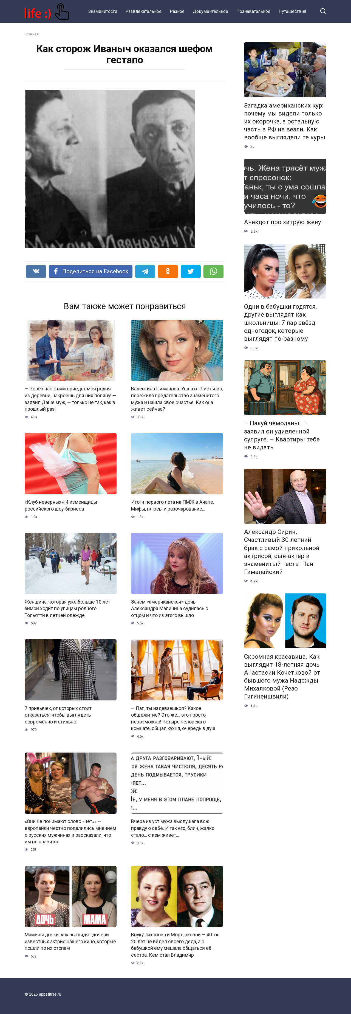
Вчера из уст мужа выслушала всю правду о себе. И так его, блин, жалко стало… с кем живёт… (172, 828)
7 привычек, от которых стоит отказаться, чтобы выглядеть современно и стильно (58, 715)
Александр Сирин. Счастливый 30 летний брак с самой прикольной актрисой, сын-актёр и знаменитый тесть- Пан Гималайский (281, 552)
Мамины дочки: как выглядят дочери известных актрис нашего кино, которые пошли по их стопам (70, 941)
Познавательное (253, 11)
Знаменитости (102, 11)
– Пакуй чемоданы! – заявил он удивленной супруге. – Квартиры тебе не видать (282, 435)
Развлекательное (143, 11)
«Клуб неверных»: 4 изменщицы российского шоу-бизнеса (61, 505)
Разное (177, 11)
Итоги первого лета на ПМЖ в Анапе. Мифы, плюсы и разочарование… (172, 505)
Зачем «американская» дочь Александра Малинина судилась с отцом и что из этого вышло (169, 608)
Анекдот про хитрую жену (282, 222)
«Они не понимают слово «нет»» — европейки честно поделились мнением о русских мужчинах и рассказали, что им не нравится (70, 832)
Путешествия (292, 11)
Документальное (210, 11)
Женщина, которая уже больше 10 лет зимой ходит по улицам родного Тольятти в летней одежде (67, 608)
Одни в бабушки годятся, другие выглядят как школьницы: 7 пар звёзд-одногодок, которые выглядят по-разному (280, 322)
